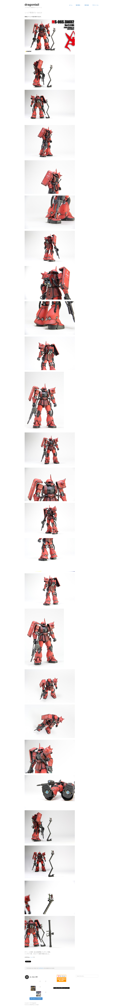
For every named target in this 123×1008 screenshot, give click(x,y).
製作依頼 (87, 5)
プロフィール (95, 5)
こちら (31, 957)
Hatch (37, 1004)
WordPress (32, 1004)
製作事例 (78, 5)
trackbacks (41, 968)
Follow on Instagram (36, 998)
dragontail (32, 4)
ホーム (70, 5)
